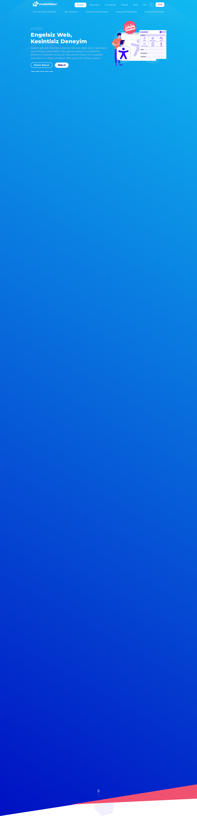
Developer (96, 5)
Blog (136, 5)
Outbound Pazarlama (98, 11)
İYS (146, 5)
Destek (125, 5)
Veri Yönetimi (72, 11)
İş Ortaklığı (111, 5)
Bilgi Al (62, 65)
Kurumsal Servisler (155, 11)
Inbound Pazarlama (127, 11)
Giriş (160, 5)
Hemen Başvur (41, 65)
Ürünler (81, 5)
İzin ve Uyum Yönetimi (46, 11)
